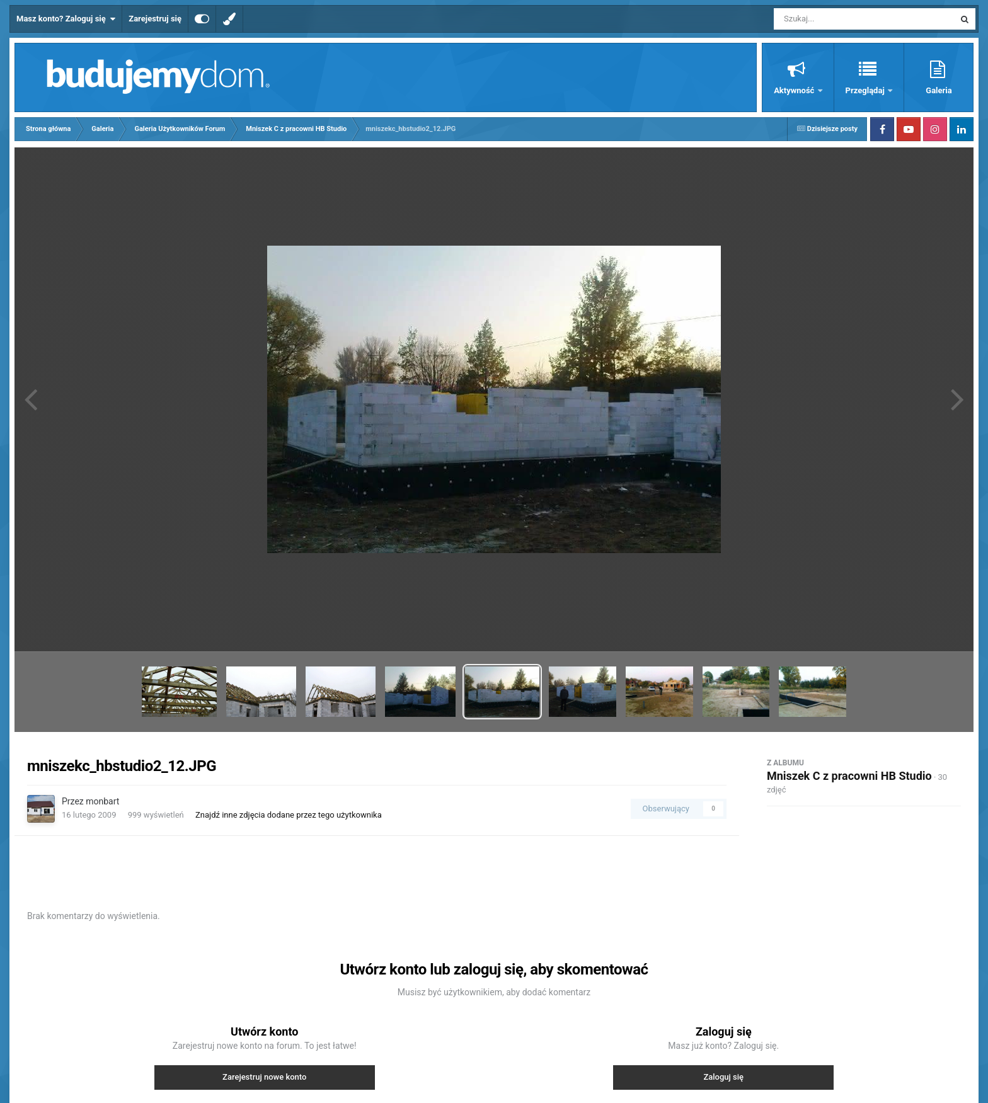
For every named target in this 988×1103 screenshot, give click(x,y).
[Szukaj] (835, 19)
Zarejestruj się (155, 18)
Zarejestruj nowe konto (264, 1077)
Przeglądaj (866, 90)
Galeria (938, 90)
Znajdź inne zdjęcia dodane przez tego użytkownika (288, 815)
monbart (102, 801)
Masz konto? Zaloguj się (65, 19)
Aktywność (795, 90)
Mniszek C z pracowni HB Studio (849, 775)
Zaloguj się (723, 1077)
